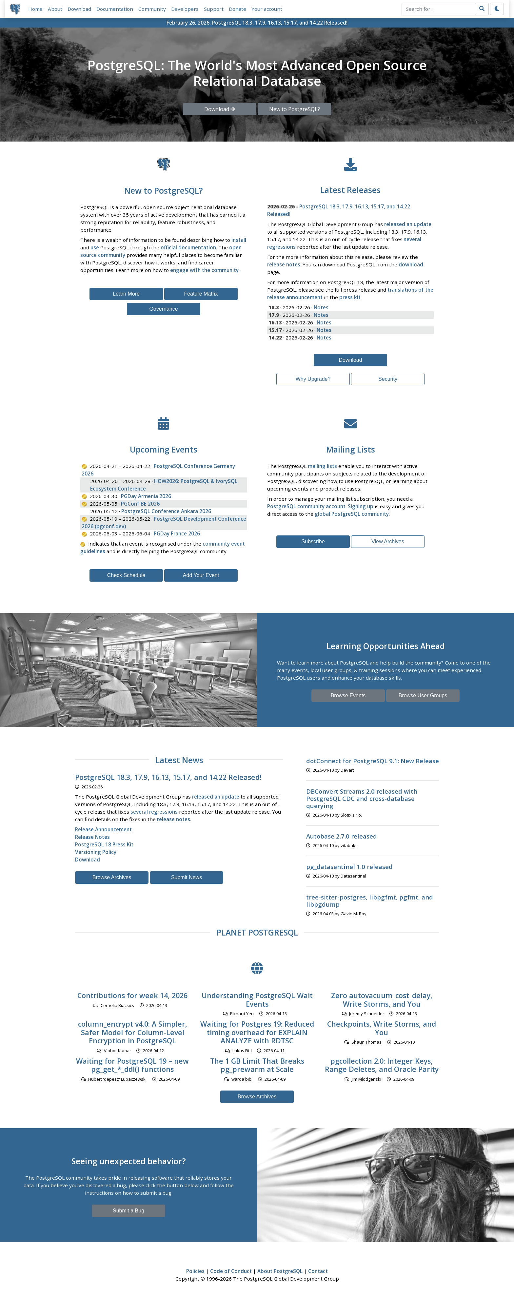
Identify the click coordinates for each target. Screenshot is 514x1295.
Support (214, 9)
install (238, 240)
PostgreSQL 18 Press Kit (104, 844)
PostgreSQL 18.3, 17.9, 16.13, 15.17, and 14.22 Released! (279, 22)
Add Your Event (201, 575)
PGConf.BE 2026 (140, 503)
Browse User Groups (423, 695)
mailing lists (322, 466)
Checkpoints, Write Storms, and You (381, 1028)
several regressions (154, 811)
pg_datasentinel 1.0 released (349, 866)
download (411, 264)
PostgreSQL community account (306, 506)
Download (79, 9)
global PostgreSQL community (352, 514)
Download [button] (219, 109)
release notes (283, 264)
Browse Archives (111, 877)
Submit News (186, 877)
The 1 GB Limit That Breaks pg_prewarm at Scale (257, 1065)
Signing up (360, 506)
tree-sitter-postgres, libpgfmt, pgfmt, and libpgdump (369, 900)
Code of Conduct (231, 1271)
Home (35, 9)
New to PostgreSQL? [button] (294, 109)
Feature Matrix (201, 294)
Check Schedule (126, 575)
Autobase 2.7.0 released (341, 836)
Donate (237, 9)
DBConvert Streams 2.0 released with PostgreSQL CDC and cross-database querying (361, 798)
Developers (185, 9)
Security (387, 379)
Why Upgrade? (313, 379)
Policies (195, 1271)
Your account (266, 9)
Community (152, 9)
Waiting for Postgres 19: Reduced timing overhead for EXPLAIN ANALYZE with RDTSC (257, 1032)
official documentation (188, 247)
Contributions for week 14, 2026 (132, 995)
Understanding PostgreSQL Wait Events (257, 1000)
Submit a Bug (128, 1210)
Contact (318, 1271)
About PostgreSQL (280, 1271)
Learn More (126, 294)
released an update (407, 224)
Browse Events (348, 695)
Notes (321, 307)
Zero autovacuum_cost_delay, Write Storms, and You (381, 1000)
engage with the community (204, 270)
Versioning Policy (95, 852)
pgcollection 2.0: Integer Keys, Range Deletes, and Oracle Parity (382, 1065)
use (94, 247)
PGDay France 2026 (177, 533)
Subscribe (313, 541)
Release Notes (92, 837)
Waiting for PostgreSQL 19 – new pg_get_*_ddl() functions (132, 1065)
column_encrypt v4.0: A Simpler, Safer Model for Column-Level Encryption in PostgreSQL (132, 1032)
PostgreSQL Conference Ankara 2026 (166, 511)
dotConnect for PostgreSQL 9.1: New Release (372, 761)
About (55, 9)
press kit (350, 297)
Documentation (114, 9)
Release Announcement (103, 829)
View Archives (387, 541)
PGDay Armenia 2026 (146, 496)
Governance (163, 309)
